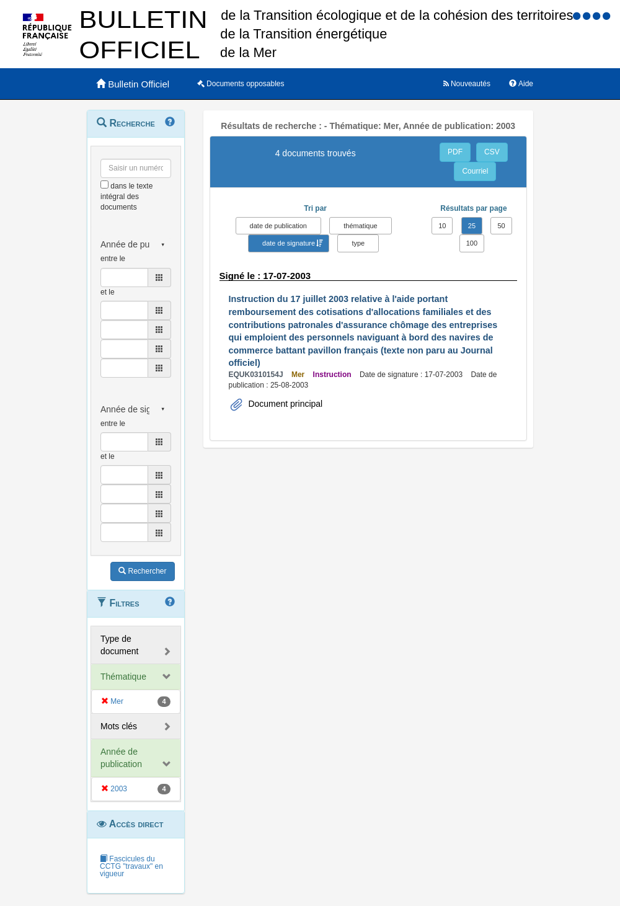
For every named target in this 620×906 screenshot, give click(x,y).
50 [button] (501, 225)
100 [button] (471, 243)
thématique (360, 225)
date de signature (288, 243)
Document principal (284, 404)
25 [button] (472, 225)
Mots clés (118, 726)
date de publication (278, 225)
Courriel (475, 171)
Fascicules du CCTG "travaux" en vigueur (131, 866)
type (358, 243)
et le (107, 292)
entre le (112, 258)
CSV (492, 152)
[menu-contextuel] (104, 184)
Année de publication (121, 758)
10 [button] (442, 225)
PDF (455, 152)
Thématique (123, 677)
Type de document (119, 645)
